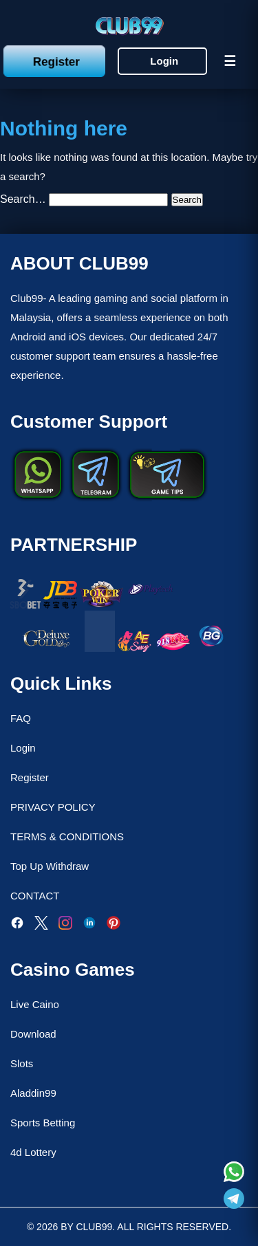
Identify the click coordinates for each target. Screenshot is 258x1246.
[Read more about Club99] (234, 1173)
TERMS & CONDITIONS (67, 836)
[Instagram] (65, 926)
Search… (23, 199)
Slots (21, 1063)
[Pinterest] (113, 926)
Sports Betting (42, 1122)
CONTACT (34, 895)
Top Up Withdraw (49, 866)
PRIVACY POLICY (53, 807)
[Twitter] (41, 926)
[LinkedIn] (89, 926)
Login (164, 61)
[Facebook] (17, 926)
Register (56, 60)
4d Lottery (33, 1152)
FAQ (20, 718)
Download (33, 1034)
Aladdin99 (33, 1093)
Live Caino (34, 1004)
